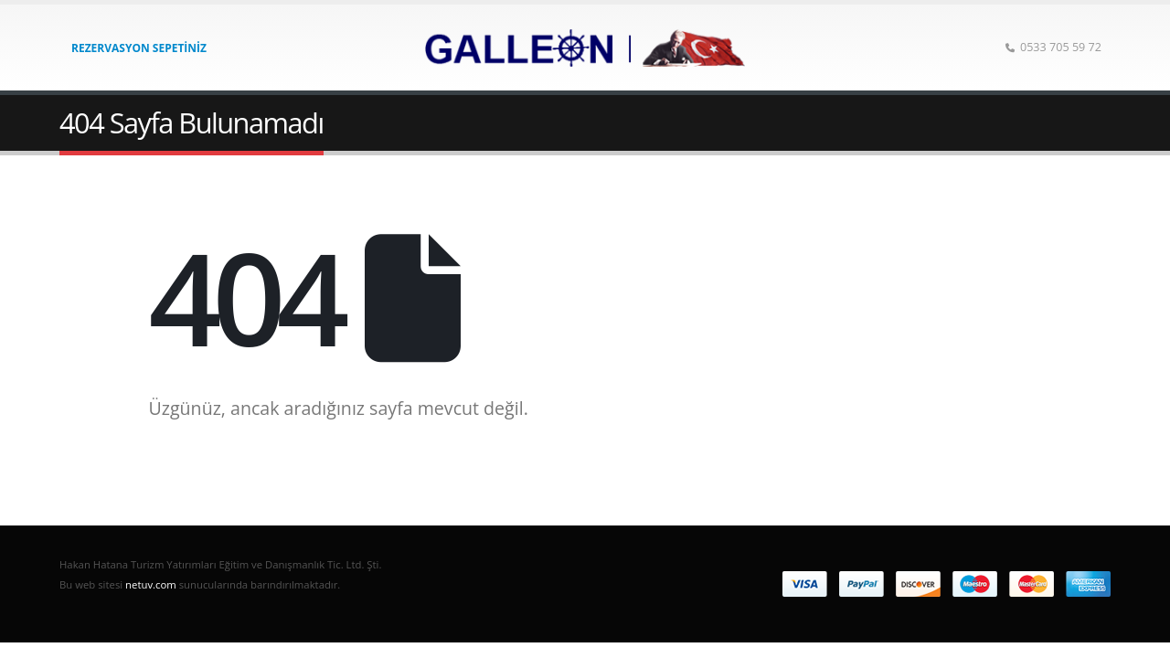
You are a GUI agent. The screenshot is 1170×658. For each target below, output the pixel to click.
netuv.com (150, 584)
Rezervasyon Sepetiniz (139, 48)
